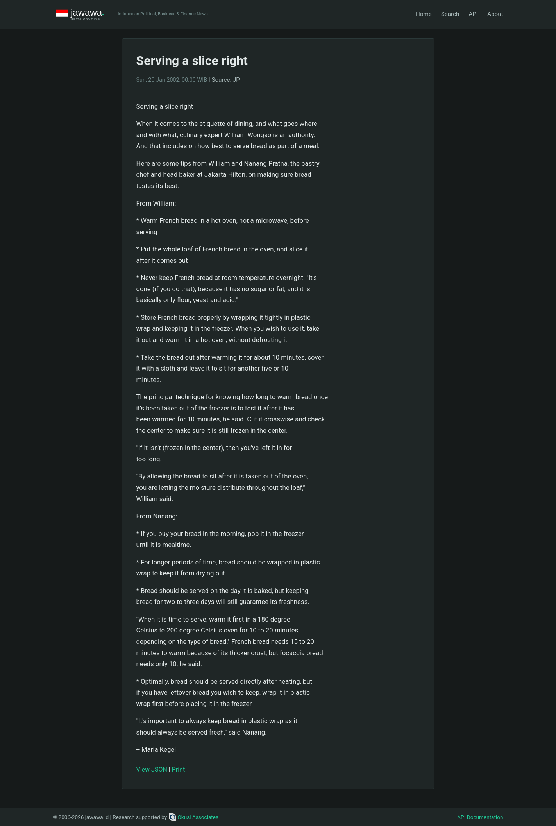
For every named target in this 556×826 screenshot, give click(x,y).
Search (450, 14)
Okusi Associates (193, 817)
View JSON (151, 769)
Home (424, 14)
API (473, 14)
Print (178, 769)
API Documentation (480, 817)
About (495, 14)
